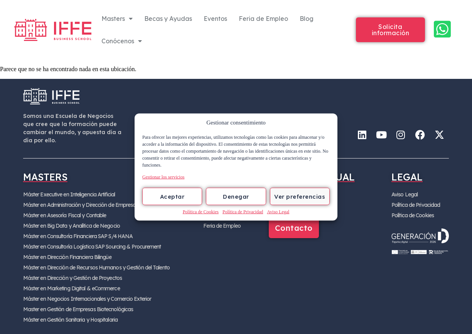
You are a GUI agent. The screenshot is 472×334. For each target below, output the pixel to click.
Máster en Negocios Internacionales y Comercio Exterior (87, 298)
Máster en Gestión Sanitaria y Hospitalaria (70, 319)
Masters (117, 19)
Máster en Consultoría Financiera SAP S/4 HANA (78, 236)
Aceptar (172, 196)
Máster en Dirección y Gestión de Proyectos (72, 277)
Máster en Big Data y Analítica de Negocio (71, 225)
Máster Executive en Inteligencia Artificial (69, 194)
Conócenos (121, 41)
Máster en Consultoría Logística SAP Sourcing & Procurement (92, 246)
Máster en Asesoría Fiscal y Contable (64, 215)
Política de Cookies (201, 212)
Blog (307, 18)
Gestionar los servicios (163, 177)
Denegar (236, 196)
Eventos (215, 18)
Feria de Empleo (263, 18)
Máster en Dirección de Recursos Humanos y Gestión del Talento (96, 267)
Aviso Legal (278, 212)
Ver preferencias (299, 196)
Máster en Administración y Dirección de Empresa (79, 204)
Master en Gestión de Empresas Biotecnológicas (78, 309)
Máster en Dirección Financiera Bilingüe (67, 257)
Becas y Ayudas (168, 18)
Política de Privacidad (243, 212)
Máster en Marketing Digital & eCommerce (71, 288)
